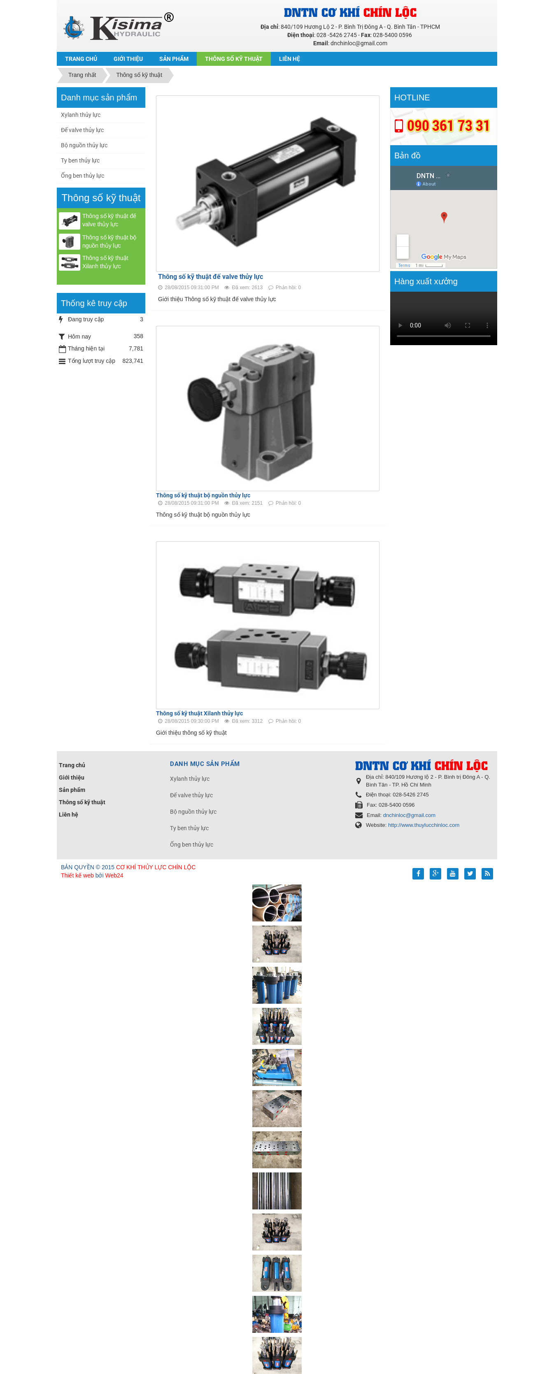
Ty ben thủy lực (80, 160)
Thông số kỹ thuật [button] (234, 59)
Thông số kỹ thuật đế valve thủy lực (210, 277)
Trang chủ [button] (81, 59)
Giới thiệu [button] (128, 59)
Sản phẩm (72, 790)
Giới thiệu (71, 777)
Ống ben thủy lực (82, 175)
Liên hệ (68, 814)
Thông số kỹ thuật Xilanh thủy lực (199, 713)
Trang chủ (72, 765)
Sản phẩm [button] (174, 59)
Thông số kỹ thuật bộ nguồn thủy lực (203, 495)
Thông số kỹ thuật (82, 802)
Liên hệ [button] (289, 59)
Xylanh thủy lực (80, 114)
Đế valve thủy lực (82, 130)
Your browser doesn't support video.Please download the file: (443, 318)
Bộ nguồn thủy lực (84, 145)
